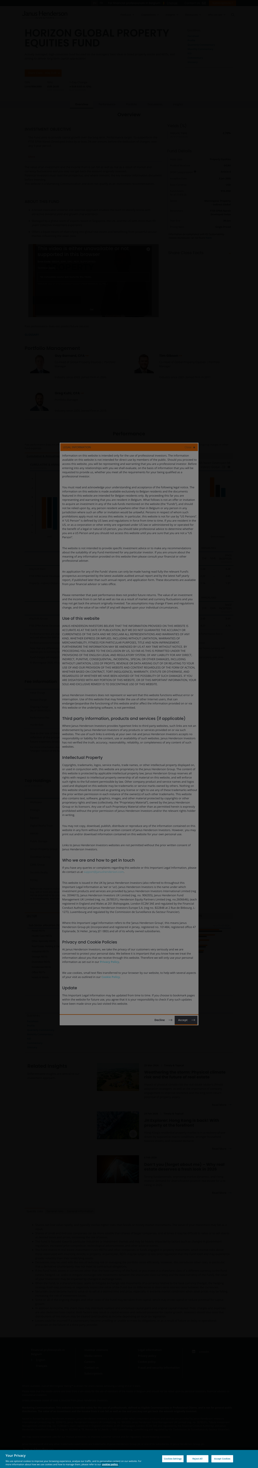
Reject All (197, 1458)
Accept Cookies (222, 1458)
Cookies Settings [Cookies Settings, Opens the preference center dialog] (173, 1458)
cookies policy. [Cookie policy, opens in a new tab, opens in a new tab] (110, 1464)
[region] (129, 1459)
